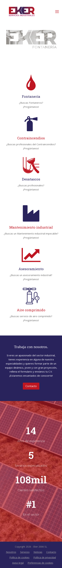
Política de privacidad (44, 557)
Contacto (51, 552)
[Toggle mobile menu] (57, 11)
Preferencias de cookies (40, 562)
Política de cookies (19, 557)
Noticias (38, 552)
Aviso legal (18, 562)
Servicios (25, 552)
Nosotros (11, 552)
